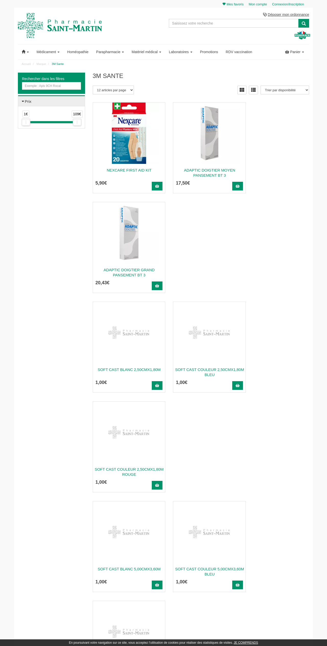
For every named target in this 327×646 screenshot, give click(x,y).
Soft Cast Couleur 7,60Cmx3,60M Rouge (276, 472)
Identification (275, 549)
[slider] (25, 122)
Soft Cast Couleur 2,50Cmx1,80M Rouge (276, 272)
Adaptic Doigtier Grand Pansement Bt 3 (275, 173)
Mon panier (274, 544)
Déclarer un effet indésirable (211, 571)
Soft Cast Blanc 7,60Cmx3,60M (126, 469)
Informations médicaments (210, 566)
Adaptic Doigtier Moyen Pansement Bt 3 (201, 173)
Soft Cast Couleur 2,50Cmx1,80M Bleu (200, 272)
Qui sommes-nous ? (206, 549)
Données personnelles (207, 588)
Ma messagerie (277, 566)
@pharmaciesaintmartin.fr (117, 549)
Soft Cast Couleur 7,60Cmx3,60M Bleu (200, 472)
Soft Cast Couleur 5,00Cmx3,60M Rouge (276, 372)
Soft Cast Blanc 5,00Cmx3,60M (126, 370)
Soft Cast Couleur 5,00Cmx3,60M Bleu (200, 372)
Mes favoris (275, 571)
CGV (195, 583)
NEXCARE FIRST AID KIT (126, 170)
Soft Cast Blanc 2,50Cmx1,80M (126, 270)
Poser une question (205, 560)
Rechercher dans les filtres (43, 79)
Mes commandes (278, 555)
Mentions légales (203, 577)
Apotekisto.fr (220, 635)
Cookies (197, 594)
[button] (25, 52)
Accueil (26, 64)
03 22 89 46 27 (105, 544)
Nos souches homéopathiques (113, 583)
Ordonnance (200, 555)
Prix (28, 101)
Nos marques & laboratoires (112, 589)
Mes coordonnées (279, 560)
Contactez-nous (203, 544)
